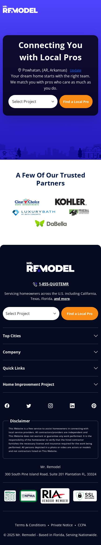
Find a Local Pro (76, 101)
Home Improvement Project (28, 384)
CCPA (82, 525)
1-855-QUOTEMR (54, 284)
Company (12, 352)
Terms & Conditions (30, 525)
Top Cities (12, 335)
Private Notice (62, 525)
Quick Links (14, 368)
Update (75, 70)
